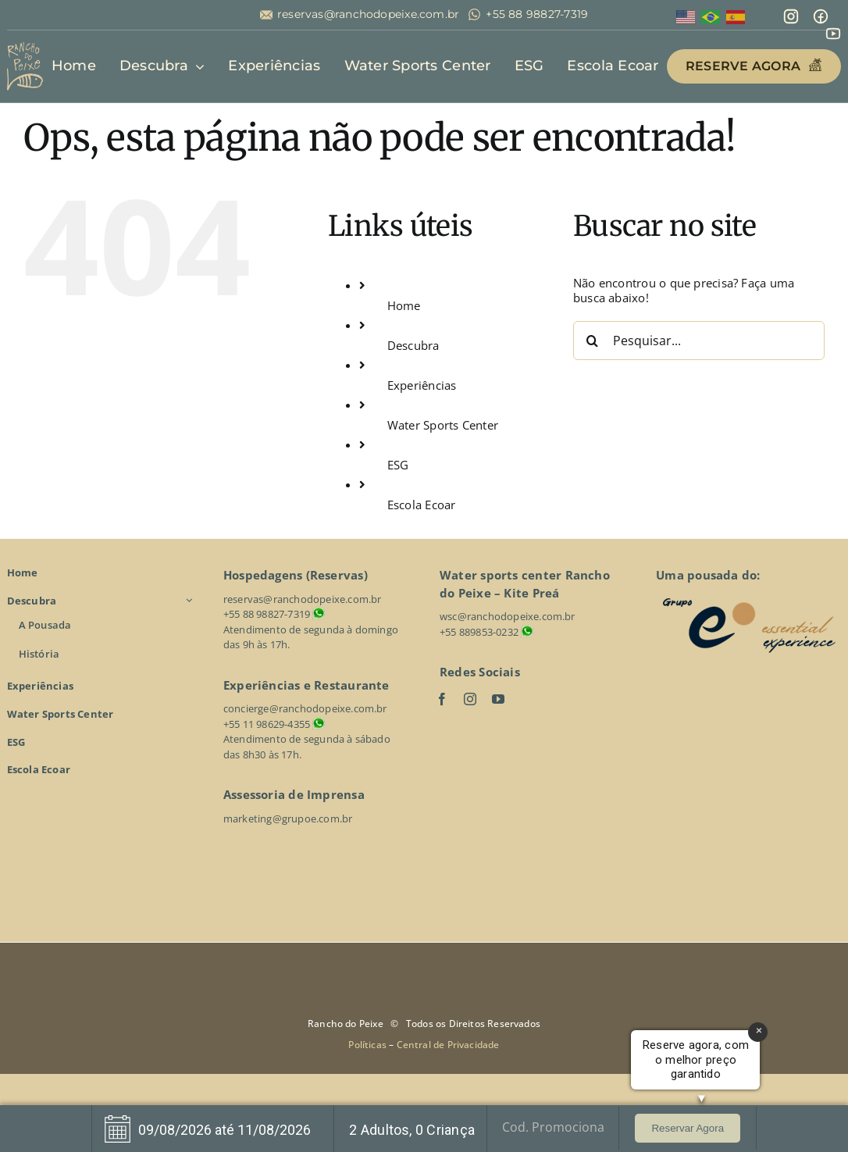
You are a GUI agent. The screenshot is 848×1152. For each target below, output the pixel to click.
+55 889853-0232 (479, 632)
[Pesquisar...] (699, 340)
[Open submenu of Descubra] (191, 600)
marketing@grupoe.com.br (288, 818)
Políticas (368, 1044)
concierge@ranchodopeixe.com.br (305, 708)
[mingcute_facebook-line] (820, 13)
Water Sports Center (442, 425)
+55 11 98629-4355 (266, 724)
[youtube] (498, 699)
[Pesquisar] (592, 340)
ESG (398, 465)
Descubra (413, 345)
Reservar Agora (687, 1128)
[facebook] (442, 699)
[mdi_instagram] (791, 13)
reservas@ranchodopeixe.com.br (368, 14)
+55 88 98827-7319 (537, 14)
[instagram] (470, 699)
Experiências (422, 385)
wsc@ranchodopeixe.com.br (507, 616)
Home (404, 305)
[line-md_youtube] (833, 30)
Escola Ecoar (421, 504)
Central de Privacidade (448, 1044)
